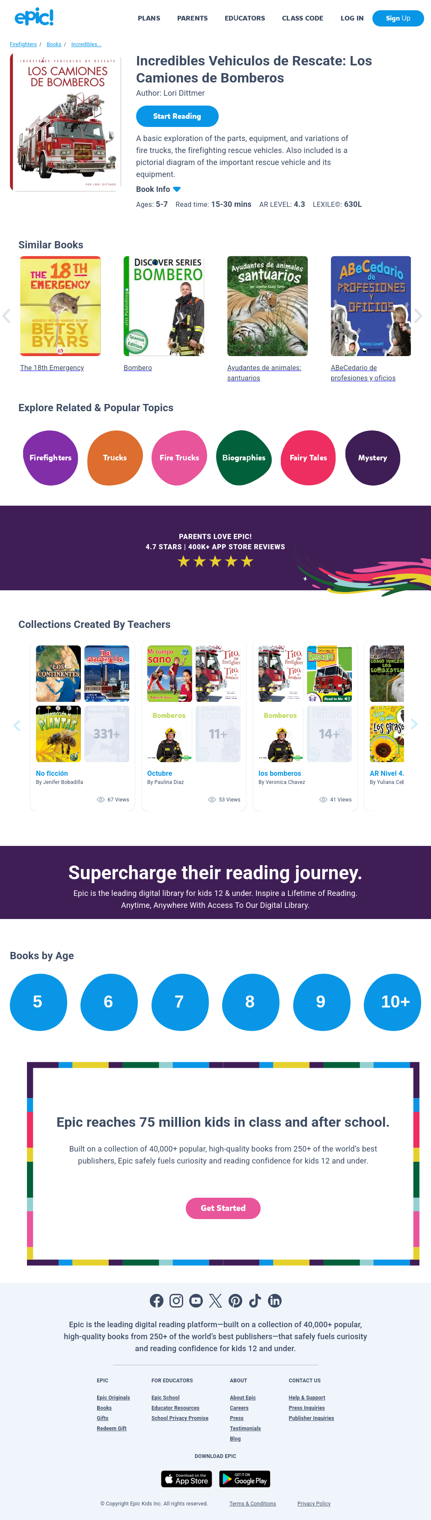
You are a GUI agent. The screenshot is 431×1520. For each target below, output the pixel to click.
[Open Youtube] (196, 1301)
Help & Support (307, 1398)
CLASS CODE (302, 18)
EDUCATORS (245, 18)
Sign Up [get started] (398, 18)
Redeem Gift (112, 1429)
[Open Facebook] (156, 1301)
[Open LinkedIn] (275, 1301)
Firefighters (23, 44)
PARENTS (192, 18)
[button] (82, 725)
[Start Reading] (177, 116)
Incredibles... (86, 44)
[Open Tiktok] (255, 1301)
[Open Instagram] (176, 1301)
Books (54, 44)
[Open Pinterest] (235, 1301)
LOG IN (352, 18)
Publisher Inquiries (311, 1418)
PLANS (149, 18)
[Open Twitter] (216, 1301)
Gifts (102, 1418)
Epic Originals (113, 1398)
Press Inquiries (307, 1408)
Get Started (223, 1208)
